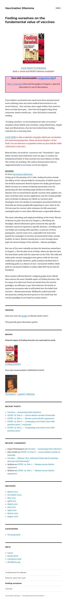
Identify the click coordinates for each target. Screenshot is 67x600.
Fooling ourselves (13, 355)
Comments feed (14, 559)
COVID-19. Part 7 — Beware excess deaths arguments (30, 418)
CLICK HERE (10, 137)
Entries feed (12, 556)
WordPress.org (13, 562)
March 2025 (12, 492)
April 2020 (12, 510)
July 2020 (11, 507)
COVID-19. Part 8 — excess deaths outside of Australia (31, 415)
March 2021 (12, 504)
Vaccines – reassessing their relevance (24, 412)
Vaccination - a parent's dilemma (20, 385)
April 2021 (11, 501)
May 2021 (11, 498)
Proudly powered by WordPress (33, 596)
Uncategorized (13, 535)
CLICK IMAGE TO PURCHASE (33, 68)
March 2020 (12, 513)
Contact (8, 589)
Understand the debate (15, 572)
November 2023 (14, 495)
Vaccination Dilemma (19, 8)
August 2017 (12, 516)
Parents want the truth (15, 578)
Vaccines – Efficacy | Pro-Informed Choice (26, 458)
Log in (10, 553)
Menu (58, 8)
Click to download (15, 84)
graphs (25, 316)
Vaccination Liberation (23, 174)
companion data (46, 78)
